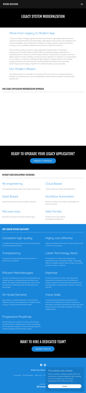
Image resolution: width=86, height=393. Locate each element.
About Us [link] (38, 375)
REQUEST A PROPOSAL (43, 161)
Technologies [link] (28, 375)
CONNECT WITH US (43, 349)
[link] (10, 4)
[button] (82, 4)
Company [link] (17, 375)
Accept (64, 387)
